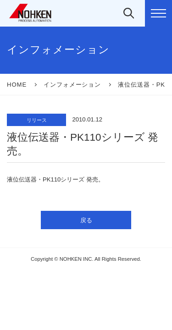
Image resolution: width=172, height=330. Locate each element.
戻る (86, 220)
